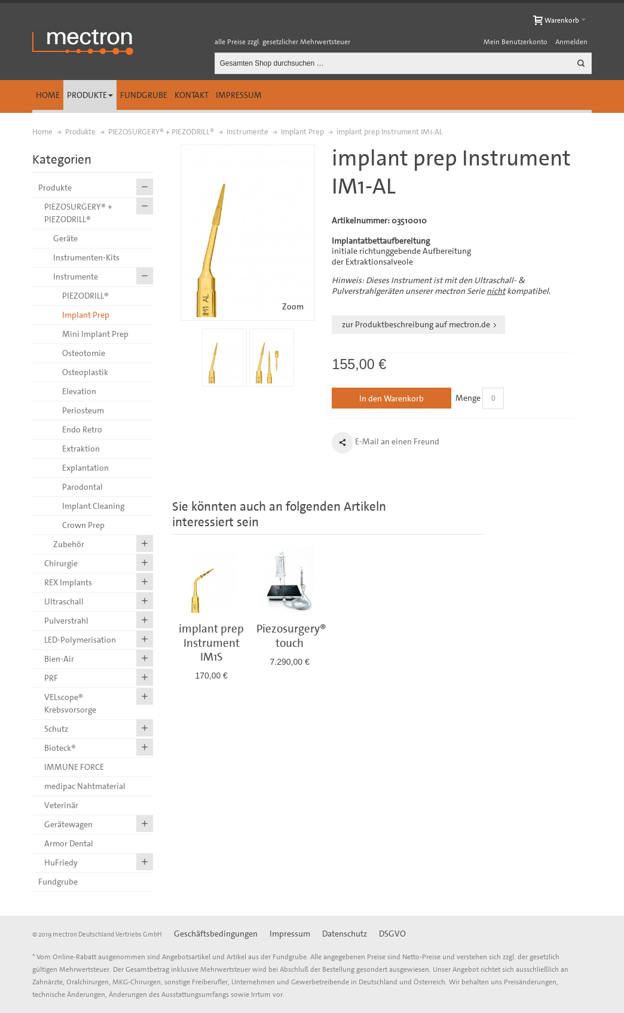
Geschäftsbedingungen (216, 933)
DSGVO (392, 933)
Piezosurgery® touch (291, 635)
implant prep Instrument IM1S (211, 642)
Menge (468, 397)
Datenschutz (344, 933)
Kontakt (192, 95)
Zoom (293, 306)
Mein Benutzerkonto (515, 42)
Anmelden (571, 42)
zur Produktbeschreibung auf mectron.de (416, 324)
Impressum (239, 95)
